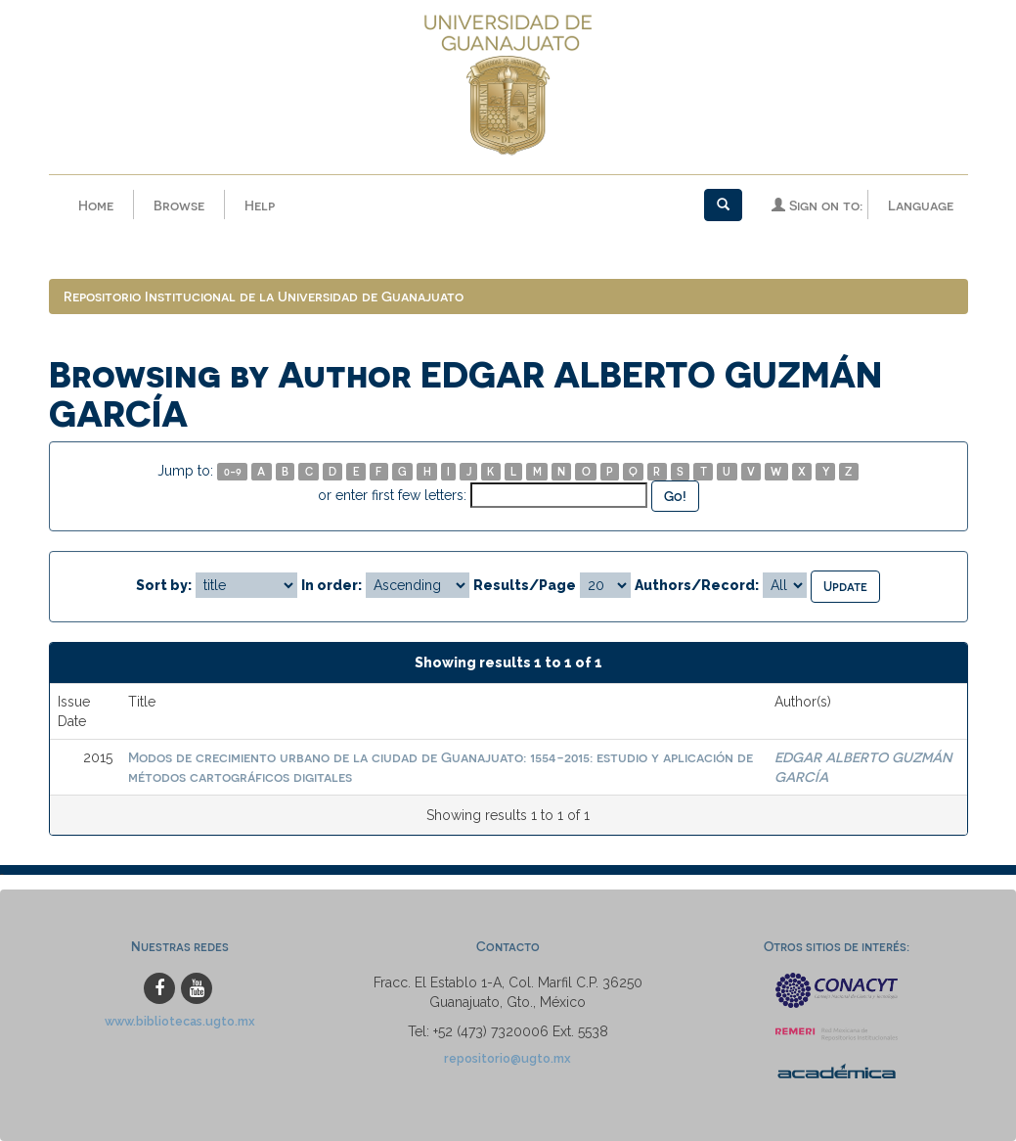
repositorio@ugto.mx (507, 1058)
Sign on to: (817, 205)
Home (95, 205)
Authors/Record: (697, 585)
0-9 (233, 471)
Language (920, 205)
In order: (331, 585)
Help (259, 205)
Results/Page (524, 585)
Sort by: (164, 585)
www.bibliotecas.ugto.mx (180, 1021)
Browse (179, 205)
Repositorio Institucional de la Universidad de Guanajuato (264, 296)
